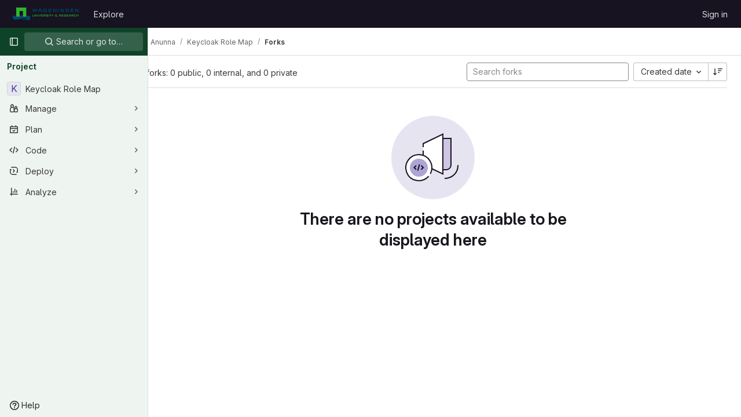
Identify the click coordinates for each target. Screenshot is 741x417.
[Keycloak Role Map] (73, 88)
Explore (109, 14)
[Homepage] (45, 14)
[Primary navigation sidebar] (14, 41)
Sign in (715, 14)
